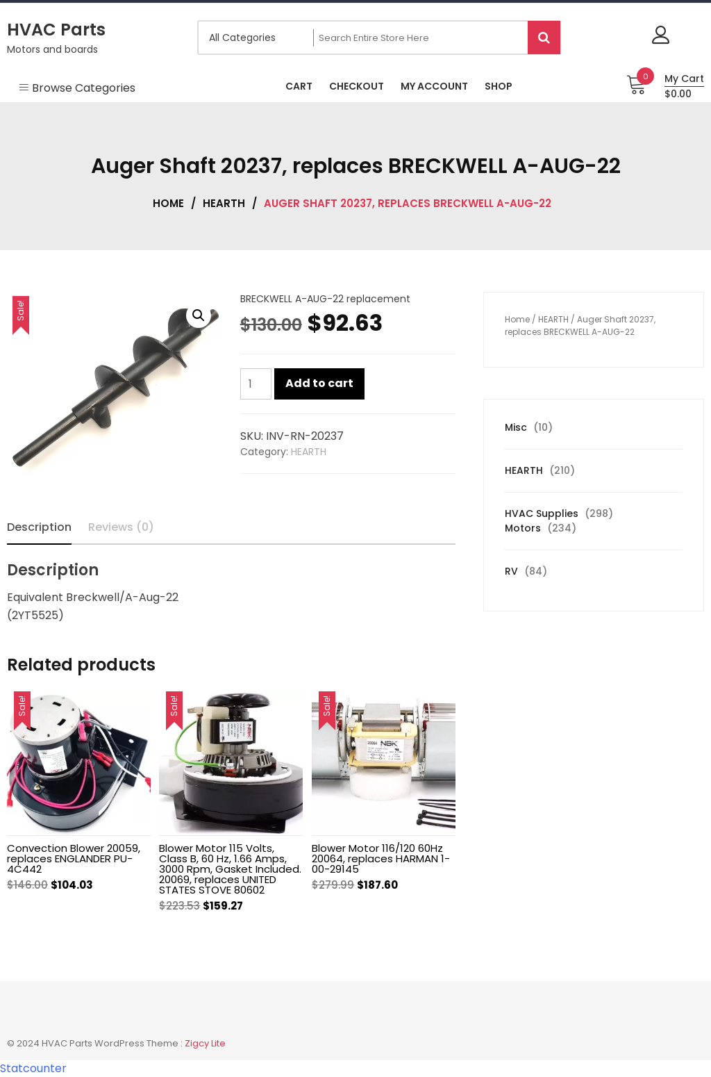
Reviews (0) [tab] (121, 527)
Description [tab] (39, 527)
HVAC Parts (56, 29)
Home (168, 203)
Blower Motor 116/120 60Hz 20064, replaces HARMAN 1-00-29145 (381, 858)
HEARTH (224, 203)
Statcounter (33, 1068)
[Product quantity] (255, 384)
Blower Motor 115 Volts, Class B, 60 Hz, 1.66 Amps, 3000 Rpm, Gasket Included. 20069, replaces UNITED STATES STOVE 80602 (230, 869)
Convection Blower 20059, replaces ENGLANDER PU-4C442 (73, 858)
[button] (198, 315)
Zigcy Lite (205, 1043)
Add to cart (319, 383)
